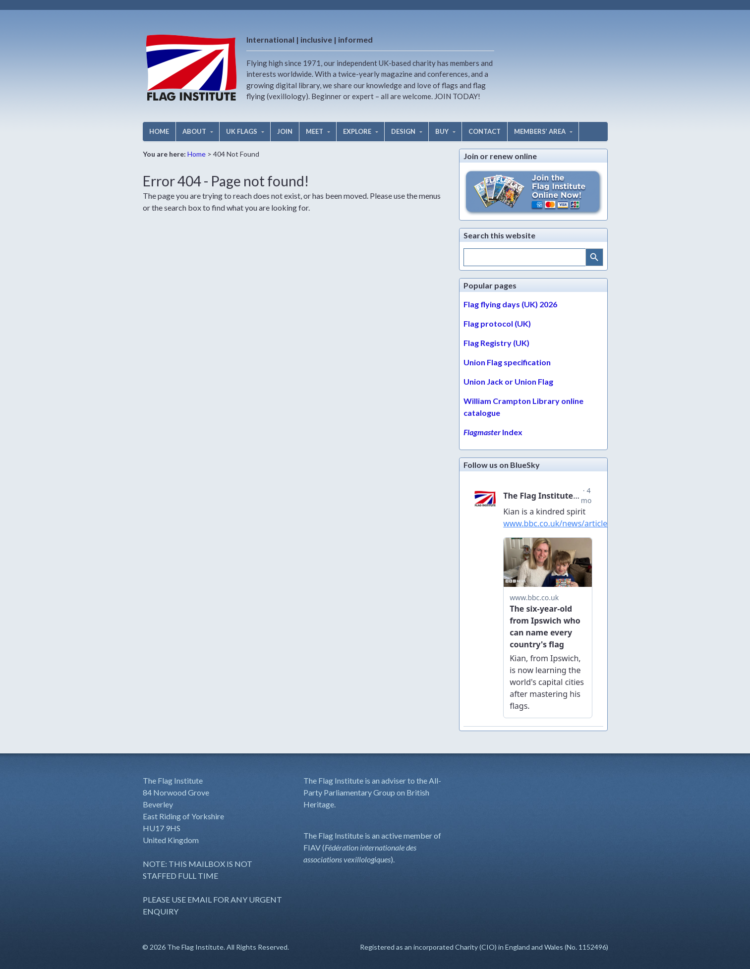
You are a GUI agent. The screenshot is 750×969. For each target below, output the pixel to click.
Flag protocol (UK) (497, 323)
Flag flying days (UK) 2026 (510, 304)
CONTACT (484, 131)
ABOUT (194, 131)
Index (492, 432)
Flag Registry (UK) (496, 342)
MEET (314, 131)
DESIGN (403, 131)
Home (196, 154)
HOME (159, 131)
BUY (442, 131)
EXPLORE (357, 131)
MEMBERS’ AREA (540, 131)
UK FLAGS (241, 131)
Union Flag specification (507, 362)
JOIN (284, 131)
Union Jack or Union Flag (508, 381)
